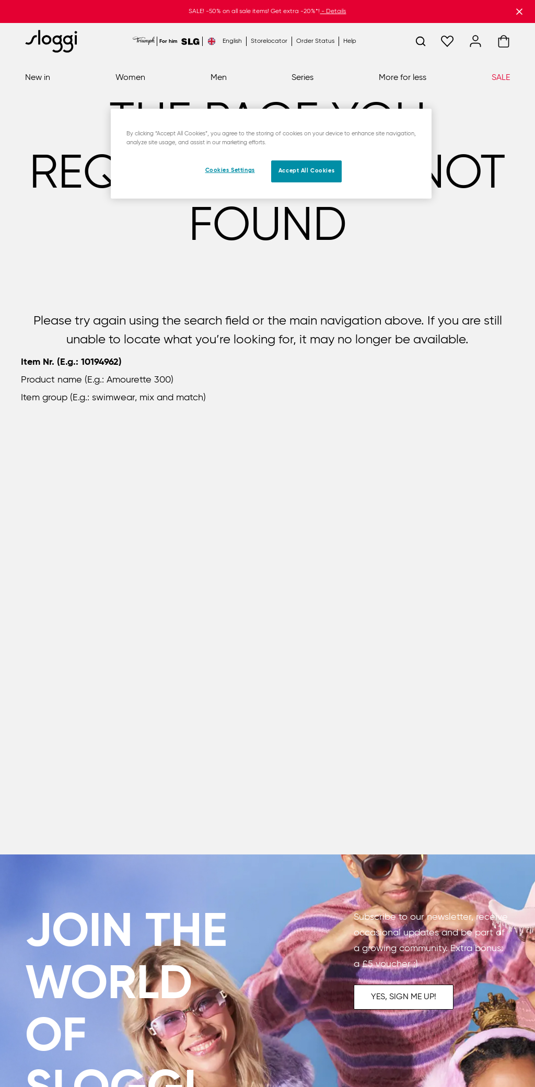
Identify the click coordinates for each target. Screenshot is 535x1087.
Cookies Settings (230, 170)
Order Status (315, 41)
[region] (271, 154)
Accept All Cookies (306, 171)
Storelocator (269, 41)
